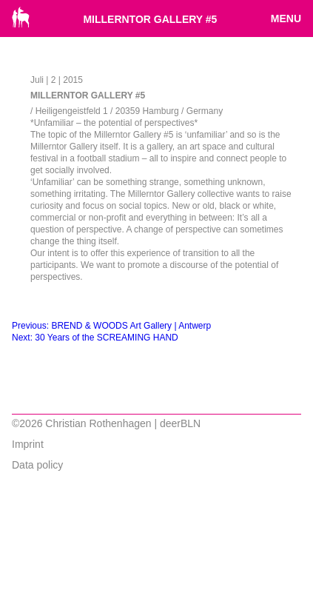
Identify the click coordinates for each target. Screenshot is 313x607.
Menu (286, 18)
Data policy (37, 465)
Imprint (28, 444)
